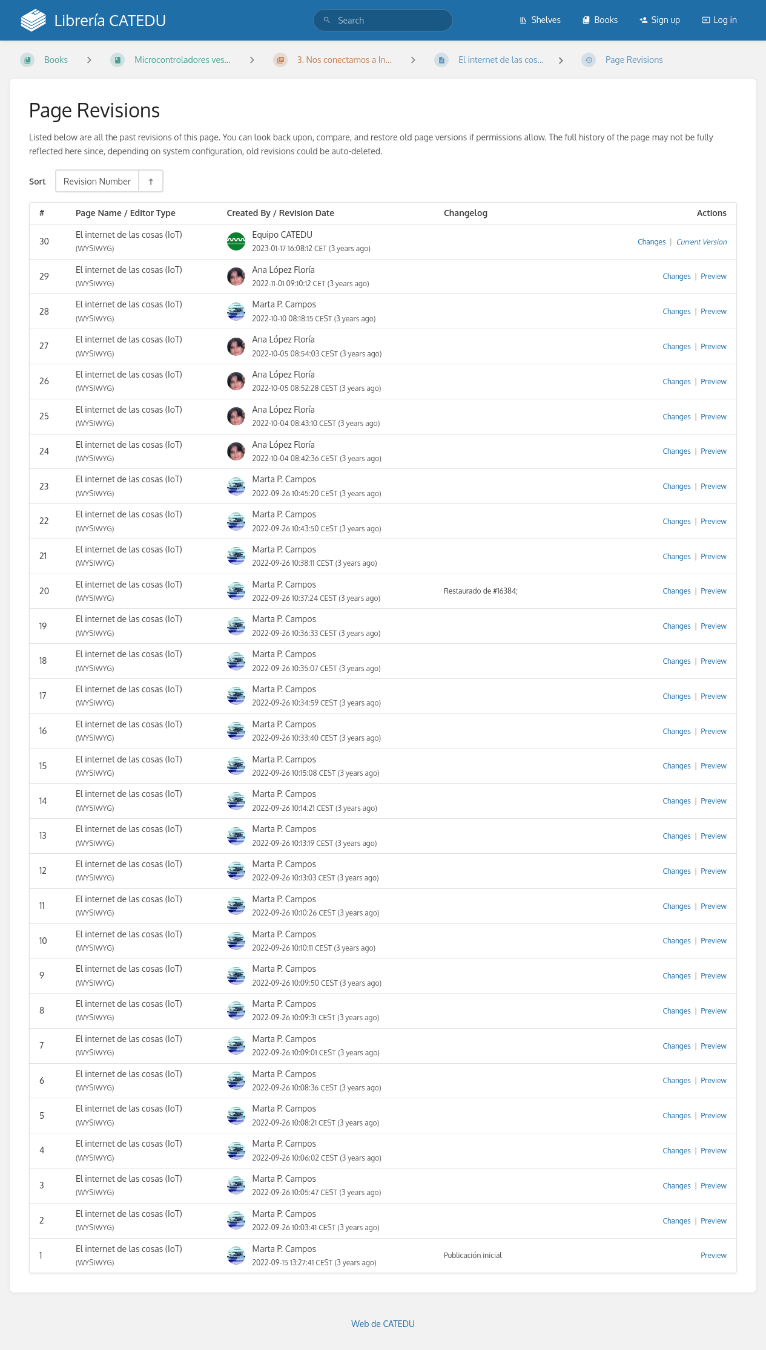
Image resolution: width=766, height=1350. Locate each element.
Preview (714, 276)
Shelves (540, 20)
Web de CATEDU (383, 1324)
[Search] (327, 20)
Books (600, 20)
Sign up (659, 20)
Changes (651, 241)
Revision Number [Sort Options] (97, 180)
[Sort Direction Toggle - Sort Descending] (150, 181)
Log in (719, 20)
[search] (383, 20)
